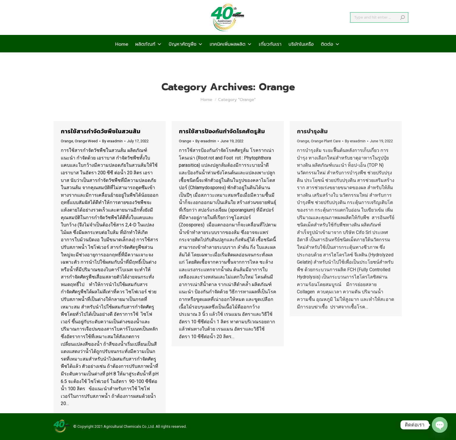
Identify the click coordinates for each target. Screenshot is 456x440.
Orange (67, 141)
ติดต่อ (330, 54)
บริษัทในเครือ (301, 54)
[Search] (379, 28)
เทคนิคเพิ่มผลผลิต (231, 54)
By (112, 141)
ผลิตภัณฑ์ (148, 54)
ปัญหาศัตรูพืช (186, 54)
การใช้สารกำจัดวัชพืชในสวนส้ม (100, 131)
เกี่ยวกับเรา (270, 54)
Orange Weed (86, 141)
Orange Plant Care (326, 141)
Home (121, 54)
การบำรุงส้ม (312, 131)
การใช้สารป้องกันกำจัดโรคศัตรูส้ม (222, 131)
